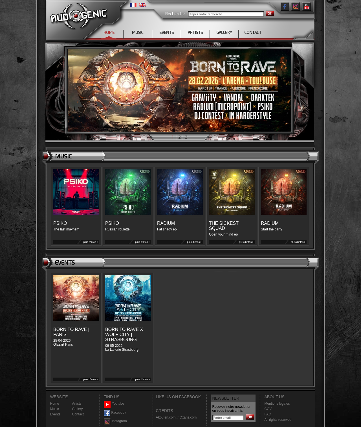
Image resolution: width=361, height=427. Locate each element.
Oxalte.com (188, 417)
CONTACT (252, 32)
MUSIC (137, 32)
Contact (78, 414)
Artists (77, 404)
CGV (268, 409)
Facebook (115, 412)
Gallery (77, 409)
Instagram (115, 421)
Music (54, 409)
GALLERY (224, 32)
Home (54, 404)
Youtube (114, 403)
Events (55, 414)
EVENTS (166, 32)
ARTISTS (195, 32)
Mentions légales (277, 404)
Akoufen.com (166, 417)
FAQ (268, 414)
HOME (109, 32)
